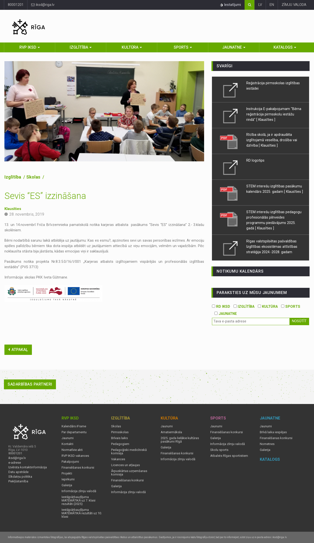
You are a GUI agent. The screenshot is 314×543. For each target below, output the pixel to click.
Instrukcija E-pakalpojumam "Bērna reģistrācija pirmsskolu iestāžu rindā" (273, 114)
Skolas (33, 177)
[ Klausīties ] (265, 120)
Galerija (67, 485)
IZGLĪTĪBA (244, 307)
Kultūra (130, 47)
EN (272, 5)
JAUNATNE (225, 314)
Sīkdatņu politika (20, 476)
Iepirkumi (68, 479)
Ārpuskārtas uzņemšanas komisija (129, 472)
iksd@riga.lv (42, 5)
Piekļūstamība (18, 481)
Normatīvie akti (72, 450)
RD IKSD (221, 307)
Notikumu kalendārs (240, 271)
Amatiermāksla (171, 432)
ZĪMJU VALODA (294, 5)
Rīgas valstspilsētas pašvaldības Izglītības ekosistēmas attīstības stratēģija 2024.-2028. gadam (271, 246)
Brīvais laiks (119, 438)
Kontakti (67, 444)
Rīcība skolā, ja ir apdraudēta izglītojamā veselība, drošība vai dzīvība (271, 140)
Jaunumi (68, 438)
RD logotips (255, 160)
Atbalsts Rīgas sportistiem (229, 456)
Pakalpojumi (70, 461)
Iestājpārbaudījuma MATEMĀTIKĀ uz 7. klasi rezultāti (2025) (78, 500)
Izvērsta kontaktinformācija (27, 467)
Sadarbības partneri (30, 384)
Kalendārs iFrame (74, 426)
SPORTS (290, 307)
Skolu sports (219, 450)
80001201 (16, 5)
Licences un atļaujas (125, 465)
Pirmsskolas (120, 432)
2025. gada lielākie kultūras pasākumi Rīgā (180, 439)
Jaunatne (232, 47)
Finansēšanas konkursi (78, 467)
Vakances (118, 459)
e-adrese (14, 462)
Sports (181, 47)
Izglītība (79, 47)
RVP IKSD (27, 47)
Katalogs (283, 47)
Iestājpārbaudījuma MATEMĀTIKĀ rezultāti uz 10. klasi (82, 513)
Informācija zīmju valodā (79, 491)
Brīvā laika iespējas (273, 432)
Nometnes (267, 444)
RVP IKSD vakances (75, 456)
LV (260, 5)
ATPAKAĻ (18, 349)
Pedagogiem (120, 444)
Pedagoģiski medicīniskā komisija (129, 451)
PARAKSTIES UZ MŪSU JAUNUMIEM (252, 292)
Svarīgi (225, 66)
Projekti (67, 473)
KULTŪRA (268, 307)
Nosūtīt (299, 321)
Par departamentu (74, 432)
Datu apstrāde (18, 472)
